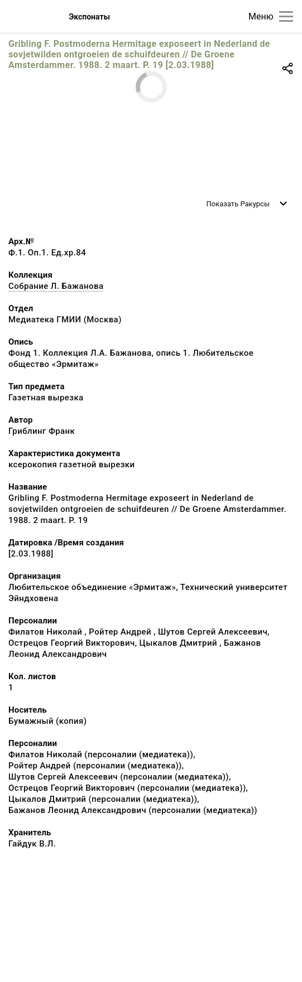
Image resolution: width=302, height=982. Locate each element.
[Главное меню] (286, 16)
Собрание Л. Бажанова (55, 286)
